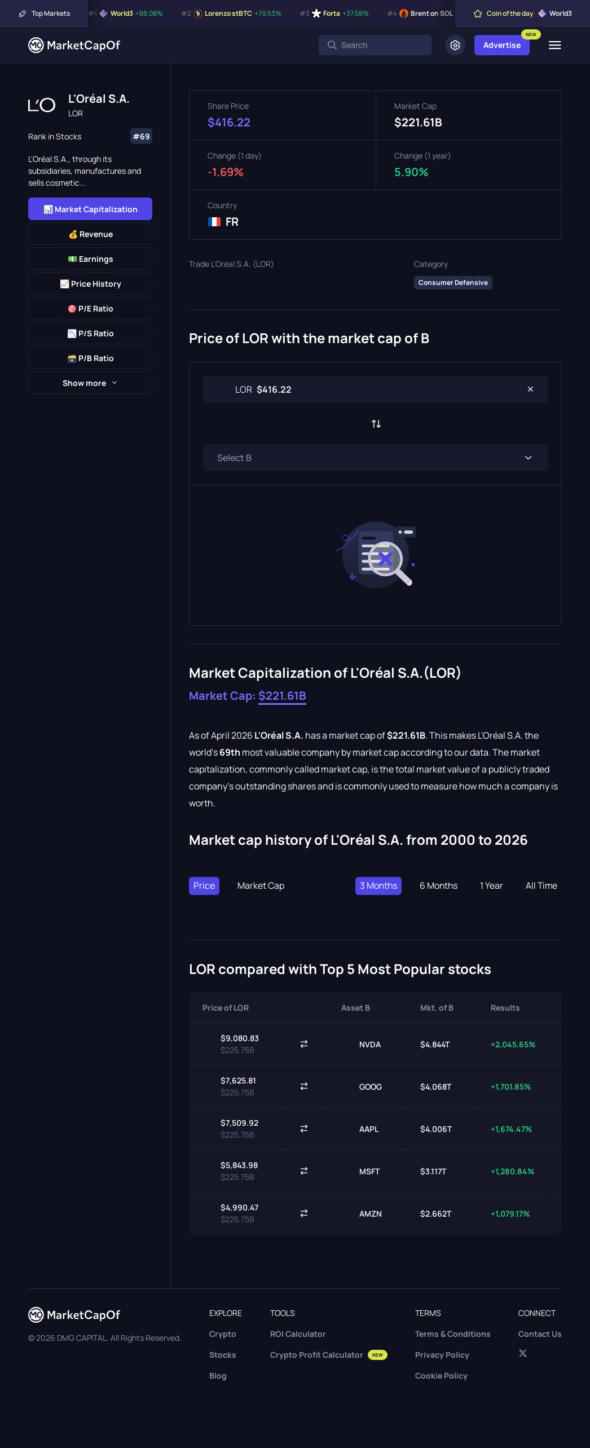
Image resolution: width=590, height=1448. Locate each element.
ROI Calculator (298, 1333)
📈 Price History (90, 283)
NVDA (361, 1044)
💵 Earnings (90, 258)
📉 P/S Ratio (90, 333)
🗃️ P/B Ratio (90, 358)
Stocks (222, 1354)
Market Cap (260, 886)
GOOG (361, 1086)
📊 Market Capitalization (90, 209)
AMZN (361, 1213)
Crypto (222, 1333)
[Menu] (555, 45)
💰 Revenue (90, 234)
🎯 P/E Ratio (90, 308)
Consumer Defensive (453, 282)
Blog (218, 1375)
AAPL (359, 1128)
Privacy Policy (442, 1354)
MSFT (360, 1171)
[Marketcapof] (74, 45)
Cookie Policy (441, 1375)
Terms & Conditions (453, 1333)
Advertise (502, 45)
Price (204, 886)
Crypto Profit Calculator (329, 1354)
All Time (541, 886)
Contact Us (540, 1333)
